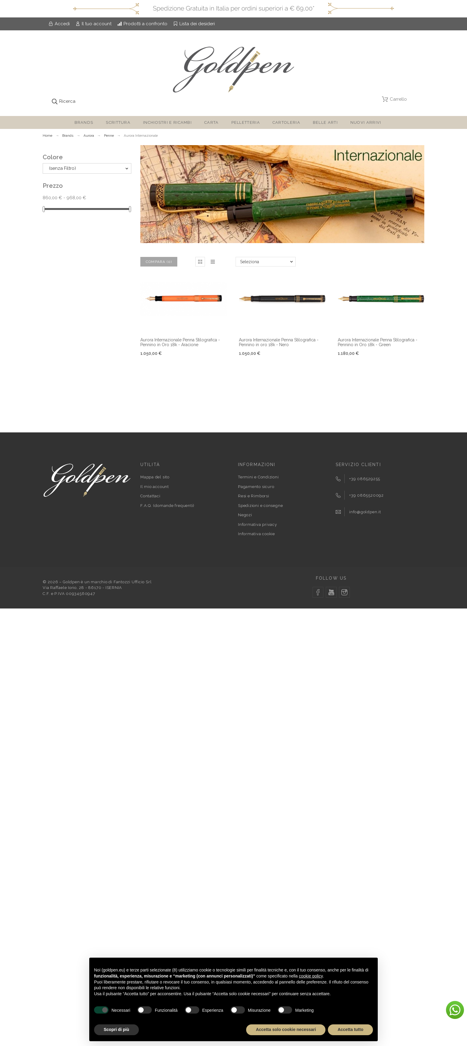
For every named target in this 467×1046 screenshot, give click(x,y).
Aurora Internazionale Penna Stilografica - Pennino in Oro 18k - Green (377, 342)
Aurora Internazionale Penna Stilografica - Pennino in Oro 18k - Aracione (180, 342)
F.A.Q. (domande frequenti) (167, 505)
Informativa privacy (257, 524)
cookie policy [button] (311, 976)
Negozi (245, 515)
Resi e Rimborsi (253, 496)
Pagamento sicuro (256, 486)
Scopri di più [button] (116, 1029)
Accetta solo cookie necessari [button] (286, 1029)
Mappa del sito (154, 477)
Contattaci (150, 496)
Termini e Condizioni (258, 477)
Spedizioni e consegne (260, 505)
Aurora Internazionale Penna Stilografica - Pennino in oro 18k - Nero (279, 342)
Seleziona (249, 261)
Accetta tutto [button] (350, 1029)
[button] (200, 262)
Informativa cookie (256, 534)
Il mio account (154, 486)
